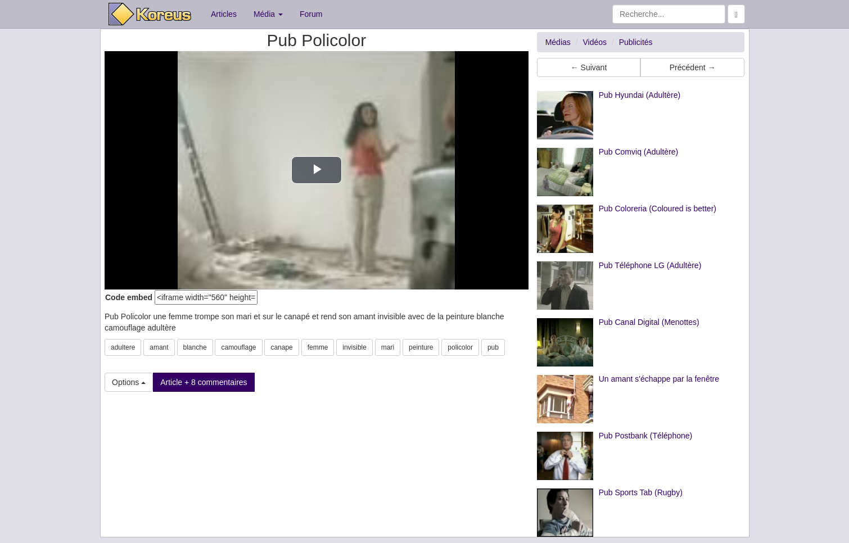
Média (268, 14)
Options (129, 382)
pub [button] (493, 347)
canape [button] (281, 347)
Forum (311, 14)
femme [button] (318, 347)
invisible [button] (354, 347)
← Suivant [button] (589, 67)
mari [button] (387, 347)
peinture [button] (421, 347)
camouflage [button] (238, 347)
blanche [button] (195, 347)
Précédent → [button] (693, 67)
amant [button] (159, 347)
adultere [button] (123, 347)
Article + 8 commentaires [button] (203, 382)
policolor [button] (460, 347)
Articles (224, 14)
